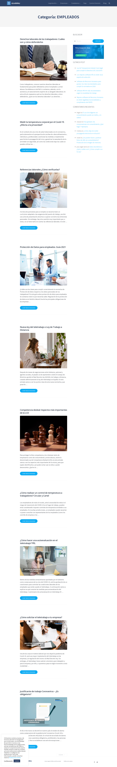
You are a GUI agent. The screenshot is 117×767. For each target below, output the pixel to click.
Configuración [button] (8, 761)
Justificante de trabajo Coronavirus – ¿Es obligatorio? (39, 693)
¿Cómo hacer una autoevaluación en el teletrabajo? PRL (38, 542)
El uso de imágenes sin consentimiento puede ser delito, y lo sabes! (89, 114)
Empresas (64, 3)
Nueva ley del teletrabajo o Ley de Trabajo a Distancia (41, 328)
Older (62, 754)
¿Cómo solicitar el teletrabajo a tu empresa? (41, 617)
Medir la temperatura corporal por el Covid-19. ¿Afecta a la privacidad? (42, 123)
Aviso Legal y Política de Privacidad (53, 761)
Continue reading (28, 102)
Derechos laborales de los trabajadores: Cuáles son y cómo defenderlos (42, 40)
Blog (105, 3)
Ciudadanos (76, 3)
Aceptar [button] (17, 761)
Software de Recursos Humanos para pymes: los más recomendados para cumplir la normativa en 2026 (89, 83)
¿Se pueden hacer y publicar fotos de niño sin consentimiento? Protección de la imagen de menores (89, 140)
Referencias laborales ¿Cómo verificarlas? (40, 169)
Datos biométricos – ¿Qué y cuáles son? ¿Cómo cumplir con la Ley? (90, 149)
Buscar (98, 41)
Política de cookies (68, 761)
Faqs (85, 3)
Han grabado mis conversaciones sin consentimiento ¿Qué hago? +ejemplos (90, 124)
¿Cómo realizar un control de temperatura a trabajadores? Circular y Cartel (41, 494)
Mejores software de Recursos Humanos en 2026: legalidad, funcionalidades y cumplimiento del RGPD (90, 99)
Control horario (94, 3)
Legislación (52, 3)
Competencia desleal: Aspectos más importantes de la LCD (43, 411)
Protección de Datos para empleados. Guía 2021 (43, 246)
